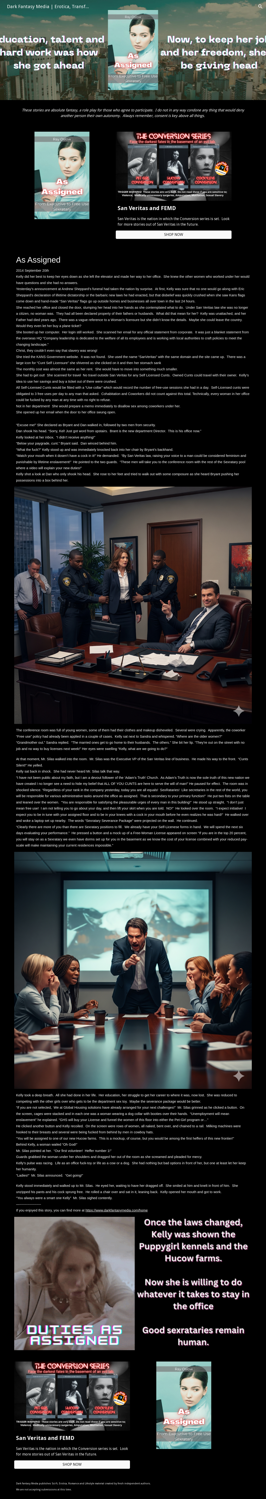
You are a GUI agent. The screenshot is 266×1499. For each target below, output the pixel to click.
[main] (133, 113)
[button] (260, 6)
